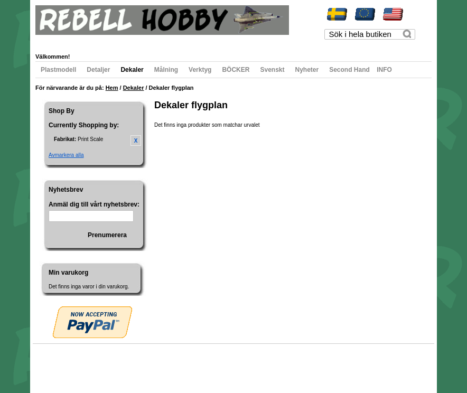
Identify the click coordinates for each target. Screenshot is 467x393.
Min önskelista (98, 41)
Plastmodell (58, 69)
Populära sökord (94, 364)
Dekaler (131, 69)
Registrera (218, 41)
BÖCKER (235, 69)
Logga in (252, 41)
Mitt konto (57, 41)
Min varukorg (143, 41)
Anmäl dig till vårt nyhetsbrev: (94, 204)
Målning (166, 69)
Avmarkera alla (66, 155)
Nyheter (307, 69)
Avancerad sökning (141, 364)
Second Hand (349, 69)
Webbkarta (57, 364)
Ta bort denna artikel (135, 140)
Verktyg (200, 69)
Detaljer (98, 69)
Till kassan (183, 41)
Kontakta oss (185, 364)
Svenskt (272, 69)
